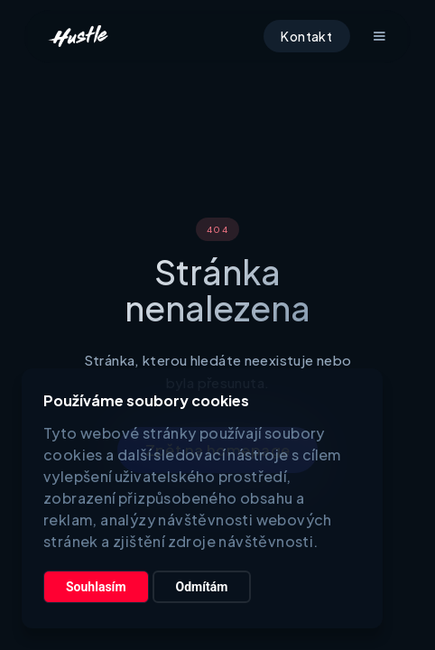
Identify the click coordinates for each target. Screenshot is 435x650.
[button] (379, 36)
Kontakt (306, 36)
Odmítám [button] (202, 587)
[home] (78, 36)
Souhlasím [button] (96, 587)
